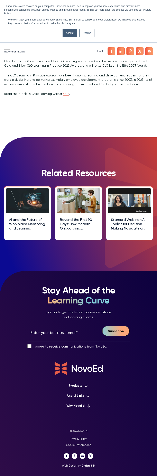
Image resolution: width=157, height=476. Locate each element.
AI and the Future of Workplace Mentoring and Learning (27, 224)
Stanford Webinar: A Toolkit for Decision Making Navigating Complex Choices (128, 224)
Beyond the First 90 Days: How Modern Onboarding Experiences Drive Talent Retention (76, 224)
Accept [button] (70, 33)
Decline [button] (87, 33)
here (66, 93)
